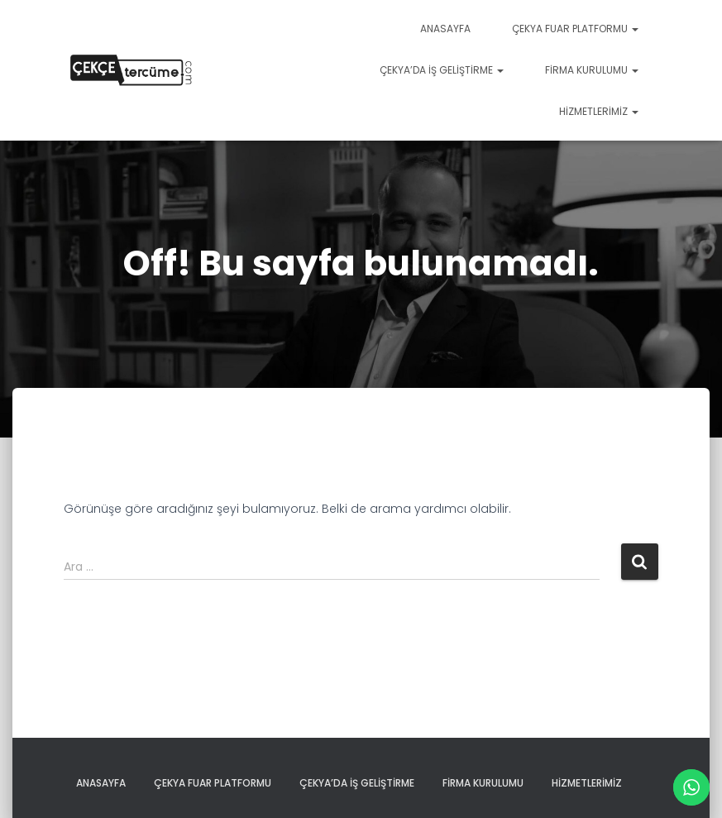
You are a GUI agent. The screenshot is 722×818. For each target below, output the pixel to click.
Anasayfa (445, 29)
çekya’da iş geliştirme (442, 70)
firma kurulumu (591, 70)
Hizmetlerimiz (598, 111)
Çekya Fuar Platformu (575, 29)
